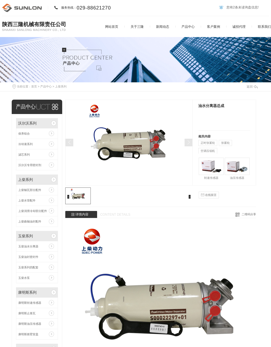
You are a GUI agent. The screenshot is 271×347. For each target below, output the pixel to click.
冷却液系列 (25, 144)
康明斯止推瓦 (27, 313)
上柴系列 (61, 86)
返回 (252, 86)
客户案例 (213, 26)
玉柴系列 (25, 236)
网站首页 (111, 26)
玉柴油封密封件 (28, 257)
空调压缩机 (208, 151)
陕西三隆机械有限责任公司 (34, 24)
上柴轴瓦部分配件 (29, 190)
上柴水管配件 (27, 200)
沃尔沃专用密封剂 (29, 165)
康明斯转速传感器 (29, 302)
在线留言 (209, 195)
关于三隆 (137, 26)
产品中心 (188, 26)
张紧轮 (225, 142)
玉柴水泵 (24, 277)
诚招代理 (239, 26)
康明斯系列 (27, 292)
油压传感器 (237, 177)
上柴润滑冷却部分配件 (32, 211)
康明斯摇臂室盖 (28, 334)
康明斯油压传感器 (29, 323)
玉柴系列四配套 (28, 267)
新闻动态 (162, 26)
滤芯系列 (24, 154)
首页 (34, 86)
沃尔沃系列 (27, 123)
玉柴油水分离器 (28, 246)
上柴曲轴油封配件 (29, 221)
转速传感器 (211, 177)
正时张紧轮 (208, 142)
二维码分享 (249, 214)
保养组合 (24, 133)
